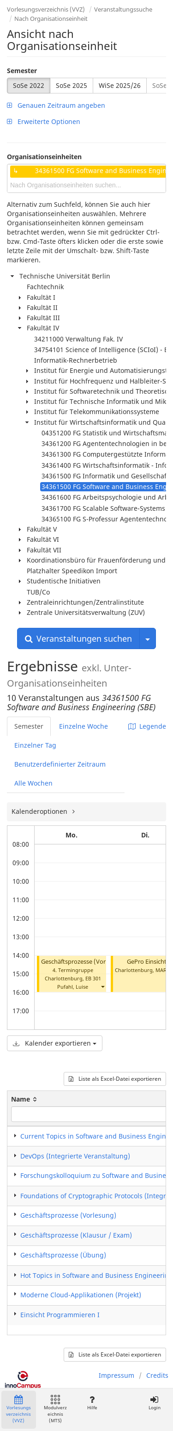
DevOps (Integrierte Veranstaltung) (75, 1156)
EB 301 (93, 978)
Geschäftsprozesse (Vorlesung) (83, 962)
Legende (147, 726)
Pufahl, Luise (72, 986)
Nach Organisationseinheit (51, 18)
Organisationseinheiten (44, 156)
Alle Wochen (33, 783)
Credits (157, 1375)
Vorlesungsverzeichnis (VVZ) (46, 9)
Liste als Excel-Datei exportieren (115, 1079)
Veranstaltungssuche (123, 9)
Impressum (116, 1375)
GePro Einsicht (147, 962)
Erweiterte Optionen (43, 121)
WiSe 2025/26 (120, 85)
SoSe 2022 (28, 85)
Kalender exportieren (54, 1043)
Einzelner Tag (35, 745)
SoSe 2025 (71, 85)
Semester (22, 70)
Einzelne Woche (83, 726)
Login (154, 1403)
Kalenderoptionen (40, 811)
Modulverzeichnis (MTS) (55, 1409)
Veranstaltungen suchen (78, 638)
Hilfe (92, 1403)
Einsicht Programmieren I (60, 1314)
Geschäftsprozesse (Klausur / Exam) (76, 1235)
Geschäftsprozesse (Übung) (63, 1255)
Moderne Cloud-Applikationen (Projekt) (80, 1294)
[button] (102, 987)
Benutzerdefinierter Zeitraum (60, 764)
